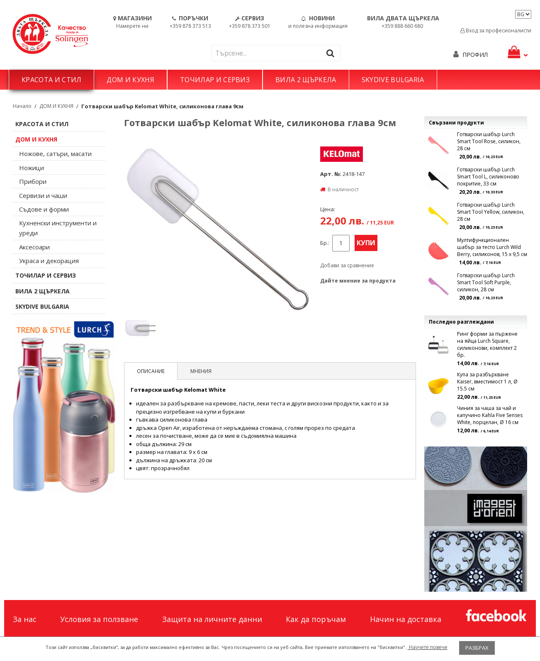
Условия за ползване (99, 619)
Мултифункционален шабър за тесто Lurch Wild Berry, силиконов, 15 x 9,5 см (492, 247)
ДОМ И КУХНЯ (130, 79)
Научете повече (428, 647)
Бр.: (324, 242)
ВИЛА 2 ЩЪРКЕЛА (305, 79)
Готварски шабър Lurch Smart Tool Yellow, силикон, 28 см (490, 211)
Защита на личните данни (212, 619)
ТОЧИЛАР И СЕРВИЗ (215, 79)
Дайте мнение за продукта (358, 280)
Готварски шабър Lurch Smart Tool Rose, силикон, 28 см (489, 141)
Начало (22, 106)
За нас (24, 619)
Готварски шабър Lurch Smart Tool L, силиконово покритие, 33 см (488, 176)
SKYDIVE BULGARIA (393, 79)
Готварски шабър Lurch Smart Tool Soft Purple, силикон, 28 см (486, 282)
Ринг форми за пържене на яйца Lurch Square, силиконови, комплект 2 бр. (487, 344)
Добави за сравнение (347, 265)
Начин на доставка (405, 619)
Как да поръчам (316, 619)
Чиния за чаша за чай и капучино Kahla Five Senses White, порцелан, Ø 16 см (490, 415)
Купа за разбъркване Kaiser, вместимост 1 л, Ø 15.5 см (487, 381)
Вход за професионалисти (495, 30)
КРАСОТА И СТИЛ (51, 79)
